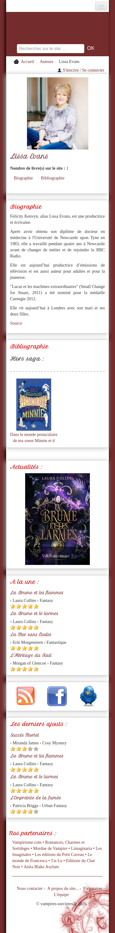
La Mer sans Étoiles (31, 634)
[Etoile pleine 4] (30, 606)
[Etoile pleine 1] (12, 606)
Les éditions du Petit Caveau (59, 854)
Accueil (27, 61)
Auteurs (46, 61)
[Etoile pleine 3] (24, 606)
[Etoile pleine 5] (36, 606)
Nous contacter (30, 888)
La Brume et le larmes (34, 613)
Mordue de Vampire (50, 848)
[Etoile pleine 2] (18, 606)
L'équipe (61, 894)
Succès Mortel (24, 735)
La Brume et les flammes (36, 592)
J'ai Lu (56, 860)
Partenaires (92, 888)
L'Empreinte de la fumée (35, 797)
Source (16, 323)
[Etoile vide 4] (30, 748)
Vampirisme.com (26, 842)
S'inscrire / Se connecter (80, 70)
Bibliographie (52, 178)
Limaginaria (81, 848)
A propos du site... (63, 888)
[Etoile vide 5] (36, 748)
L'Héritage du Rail (31, 655)
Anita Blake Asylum (41, 867)
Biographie (23, 178)
